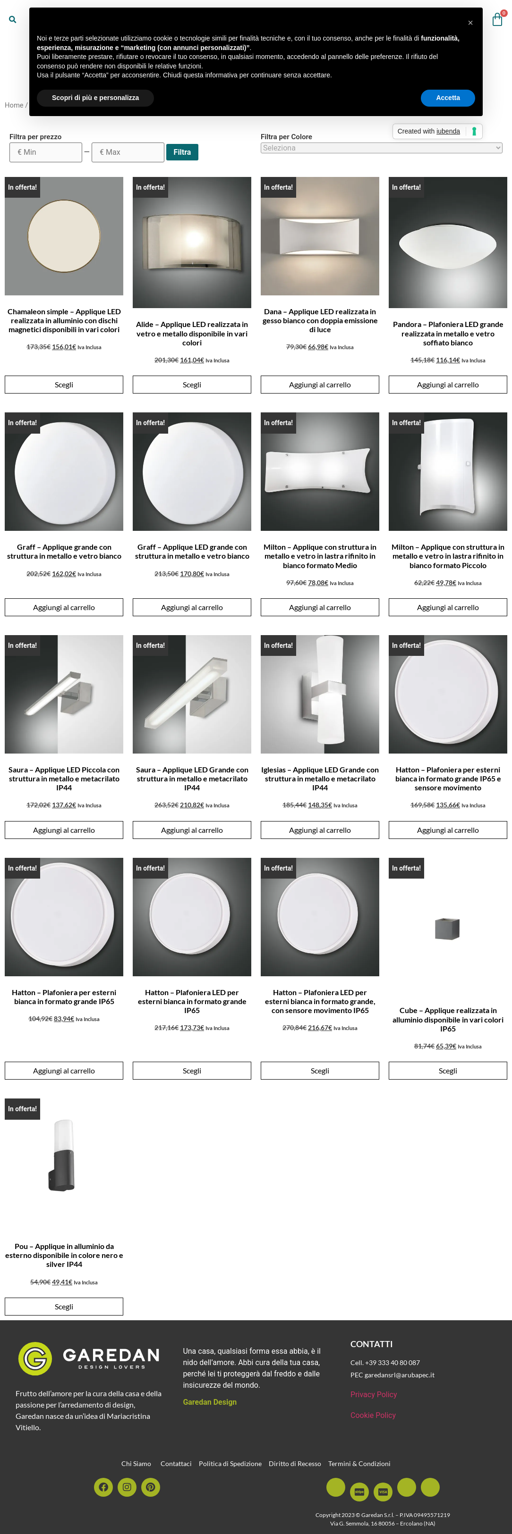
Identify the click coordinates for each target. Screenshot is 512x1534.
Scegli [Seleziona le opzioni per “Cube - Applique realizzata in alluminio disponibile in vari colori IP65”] (448, 1070)
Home (14, 105)
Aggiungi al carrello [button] (320, 384)
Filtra (182, 152)
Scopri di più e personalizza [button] (95, 97)
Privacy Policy (373, 1394)
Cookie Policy (373, 1415)
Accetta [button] (448, 97)
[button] (13, 20)
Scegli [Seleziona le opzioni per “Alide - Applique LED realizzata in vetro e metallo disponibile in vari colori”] (192, 384)
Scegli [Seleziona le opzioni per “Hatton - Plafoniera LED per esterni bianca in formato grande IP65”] (192, 1070)
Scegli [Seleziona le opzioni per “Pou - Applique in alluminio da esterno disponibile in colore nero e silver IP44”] (64, 1306)
